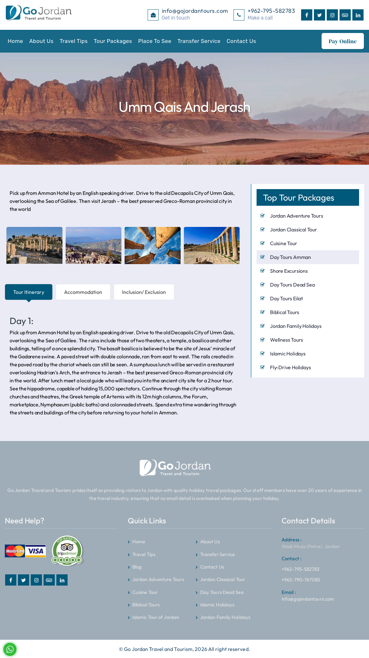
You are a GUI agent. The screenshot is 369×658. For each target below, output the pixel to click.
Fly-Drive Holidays (290, 367)
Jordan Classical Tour (293, 229)
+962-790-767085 (301, 579)
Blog (137, 566)
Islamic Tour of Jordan (155, 617)
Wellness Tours (286, 339)
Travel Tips (74, 41)
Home (15, 41)
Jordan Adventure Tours (296, 215)
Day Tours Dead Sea (292, 284)
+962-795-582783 (301, 562)
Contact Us (241, 41)
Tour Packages (113, 41)
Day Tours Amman (290, 257)
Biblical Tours (284, 312)
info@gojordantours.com (308, 595)
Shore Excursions (289, 270)
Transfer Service (199, 41)
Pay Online (343, 41)
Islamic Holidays (288, 353)
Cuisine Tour (283, 243)
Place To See (154, 41)
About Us (41, 41)
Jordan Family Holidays (296, 325)
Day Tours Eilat (286, 298)
